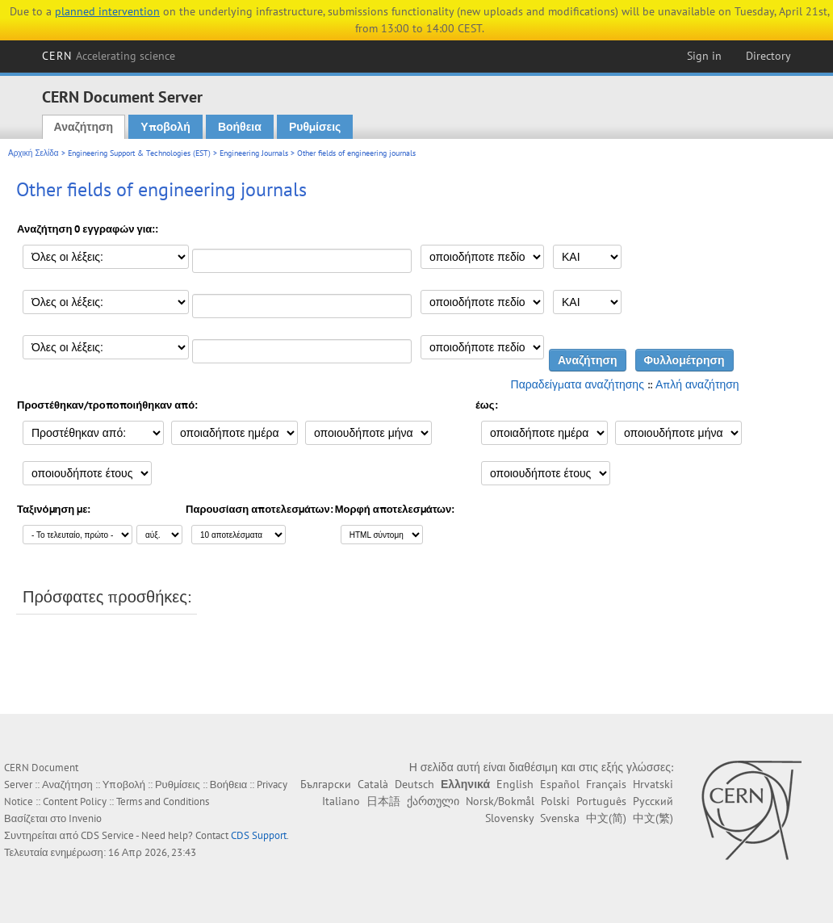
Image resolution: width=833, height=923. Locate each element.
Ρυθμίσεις (315, 127)
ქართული (433, 801)
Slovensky (509, 818)
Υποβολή (165, 127)
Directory (768, 55)
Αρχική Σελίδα (33, 153)
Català (373, 784)
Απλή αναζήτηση (697, 384)
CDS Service (107, 835)
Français (606, 784)
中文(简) (606, 818)
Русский (653, 801)
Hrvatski (653, 784)
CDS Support (259, 835)
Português (601, 801)
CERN (109, 55)
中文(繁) (653, 818)
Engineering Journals (254, 153)
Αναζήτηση (84, 127)
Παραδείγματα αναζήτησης (577, 384)
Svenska (560, 818)
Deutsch (414, 784)
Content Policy (75, 801)
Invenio (85, 818)
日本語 (383, 801)
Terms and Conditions (162, 801)
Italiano (341, 801)
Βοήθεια (240, 127)
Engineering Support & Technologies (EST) (139, 153)
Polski (555, 801)
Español (560, 784)
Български (325, 784)
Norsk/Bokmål (500, 801)
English (515, 784)
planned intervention (107, 11)
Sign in (704, 55)
